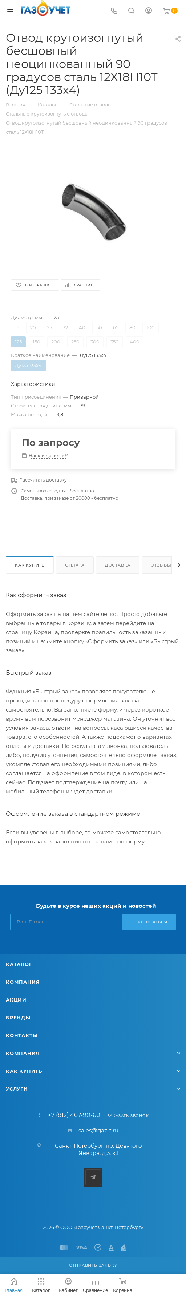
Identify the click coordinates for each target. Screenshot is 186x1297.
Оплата (75, 565)
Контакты (21, 1035)
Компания (23, 982)
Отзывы (161, 565)
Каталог (19, 964)
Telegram (93, 1177)
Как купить (30, 565)
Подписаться (149, 922)
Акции (16, 1000)
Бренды (18, 1017)
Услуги (17, 1089)
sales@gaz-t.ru (98, 1130)
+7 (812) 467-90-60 (74, 1115)
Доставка (117, 565)
